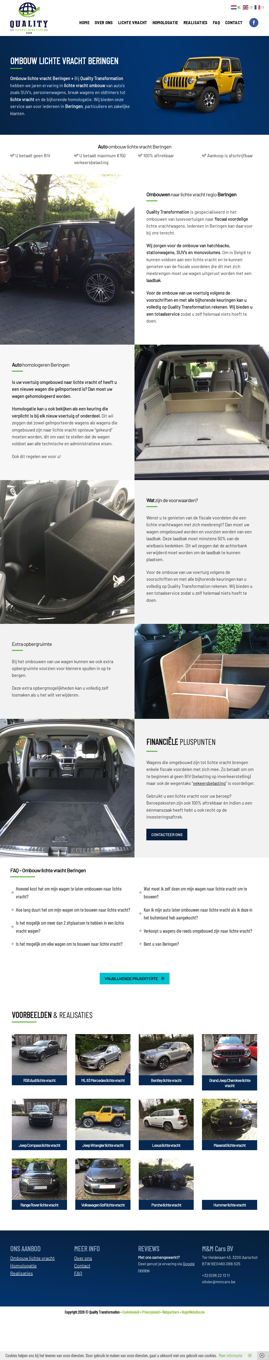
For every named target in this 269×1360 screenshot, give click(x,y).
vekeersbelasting (209, 783)
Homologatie (23, 1265)
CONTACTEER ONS (166, 834)
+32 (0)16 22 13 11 (216, 1275)
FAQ (78, 1273)
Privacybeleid (151, 1312)
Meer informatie (230, 1355)
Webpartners (170, 1312)
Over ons (83, 1258)
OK (250, 1355)
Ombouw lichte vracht (32, 1258)
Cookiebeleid (130, 1312)
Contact (82, 1265)
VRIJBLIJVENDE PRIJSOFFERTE (135, 978)
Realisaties (21, 1273)
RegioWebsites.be (193, 1312)
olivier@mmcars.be (218, 1281)
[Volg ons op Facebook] (253, 22)
